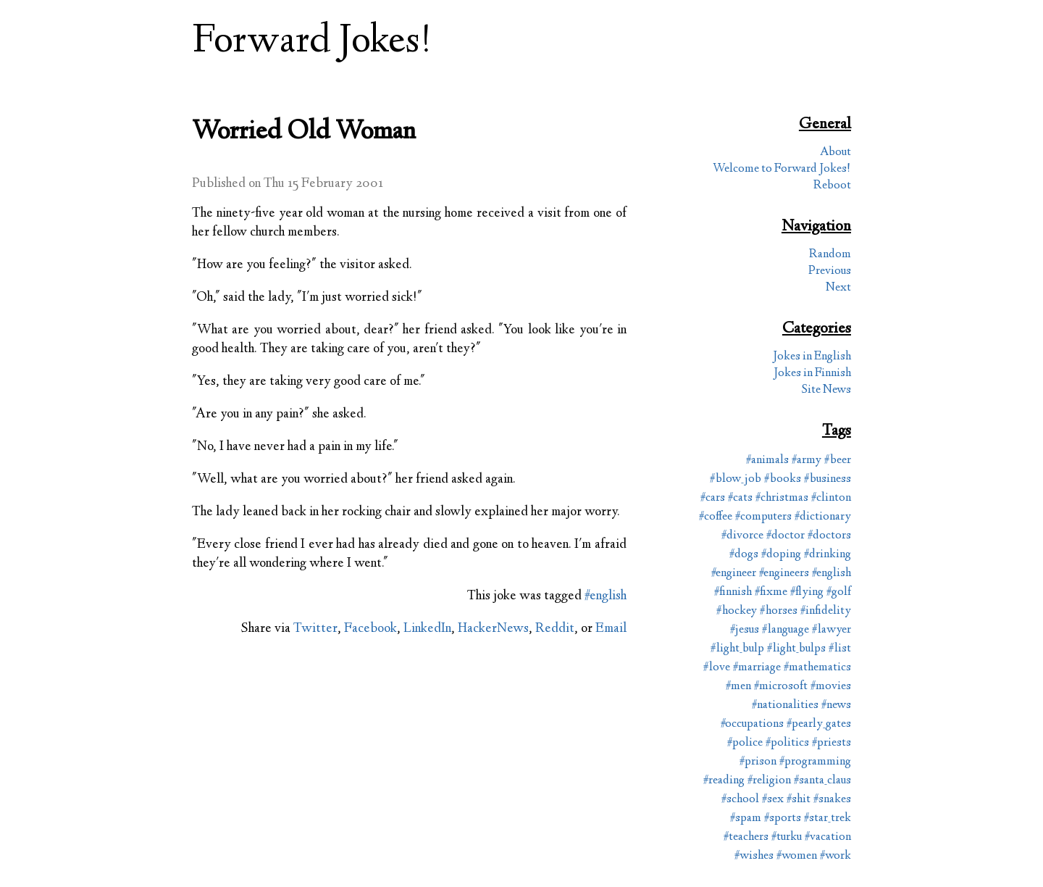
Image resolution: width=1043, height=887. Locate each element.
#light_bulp (737, 649)
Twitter (315, 629)
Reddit (554, 629)
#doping (781, 554)
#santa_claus (822, 781)
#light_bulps (796, 649)
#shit (798, 799)
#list (840, 649)
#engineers (784, 573)
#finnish (733, 592)
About (835, 152)
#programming (815, 762)
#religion (769, 781)
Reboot (832, 186)
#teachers (746, 837)
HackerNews (493, 629)
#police (745, 743)
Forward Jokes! (312, 42)
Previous (829, 271)
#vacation (828, 837)
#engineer (733, 573)
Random (830, 254)
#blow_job (735, 479)
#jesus (744, 630)
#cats (740, 498)
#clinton (831, 498)
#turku (786, 837)
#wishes (754, 856)
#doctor (785, 536)
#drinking (827, 554)
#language (785, 630)
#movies (830, 686)
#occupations (752, 724)
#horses (778, 611)
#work (835, 856)
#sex (773, 799)
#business (827, 479)
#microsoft (781, 686)
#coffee (715, 517)
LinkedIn (427, 629)
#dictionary (823, 517)
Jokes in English (812, 357)
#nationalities (785, 705)
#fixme (771, 592)
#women (796, 856)
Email (611, 629)
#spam (745, 818)
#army (806, 460)
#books (782, 479)
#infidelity (825, 611)
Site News (826, 390)
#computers (763, 517)
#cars (712, 498)
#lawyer (831, 630)
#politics (787, 743)
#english (606, 596)
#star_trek (827, 818)
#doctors (829, 536)
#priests (831, 743)
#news (836, 705)
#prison (758, 762)
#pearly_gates (819, 724)
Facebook (370, 629)
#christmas (781, 498)
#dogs (743, 554)
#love (716, 667)
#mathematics (817, 667)
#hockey (736, 611)
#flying (807, 592)
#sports (782, 818)
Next (838, 288)
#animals (767, 460)
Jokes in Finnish (812, 373)
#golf (838, 592)
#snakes (832, 799)
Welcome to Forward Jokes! (782, 169)
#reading (724, 781)
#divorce (742, 536)
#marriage (757, 667)
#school (740, 799)
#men (738, 686)
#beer (837, 460)
